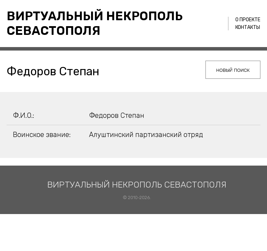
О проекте (247, 20)
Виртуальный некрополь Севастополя (95, 23)
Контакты (247, 27)
